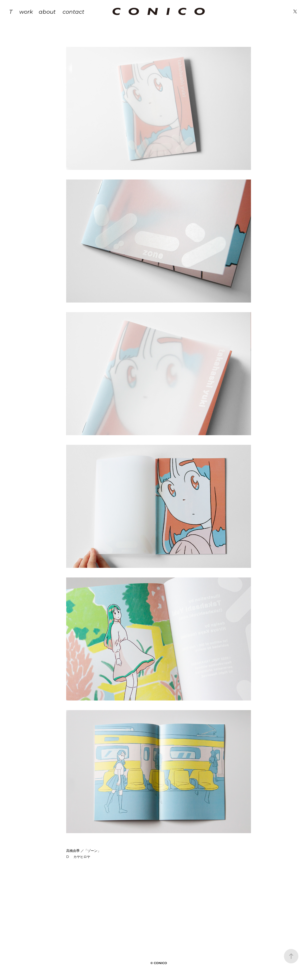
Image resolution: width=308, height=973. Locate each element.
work (26, 11)
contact (73, 11)
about (47, 11)
